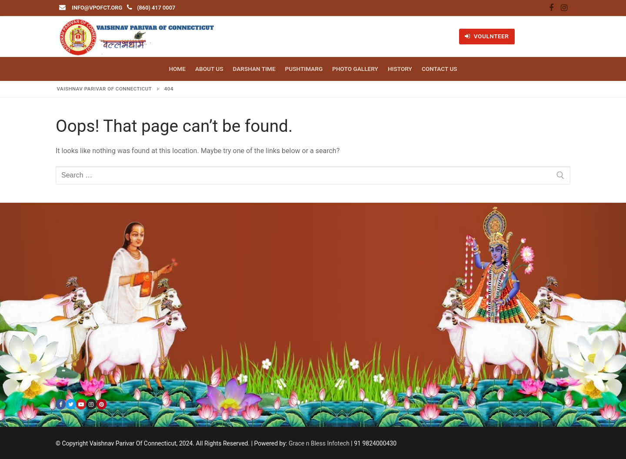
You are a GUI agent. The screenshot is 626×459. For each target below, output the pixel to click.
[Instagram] (564, 8)
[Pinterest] (102, 404)
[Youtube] (81, 404)
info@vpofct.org (97, 7)
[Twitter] (71, 404)
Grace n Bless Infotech (319, 443)
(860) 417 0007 (156, 7)
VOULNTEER (487, 36)
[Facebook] (551, 8)
